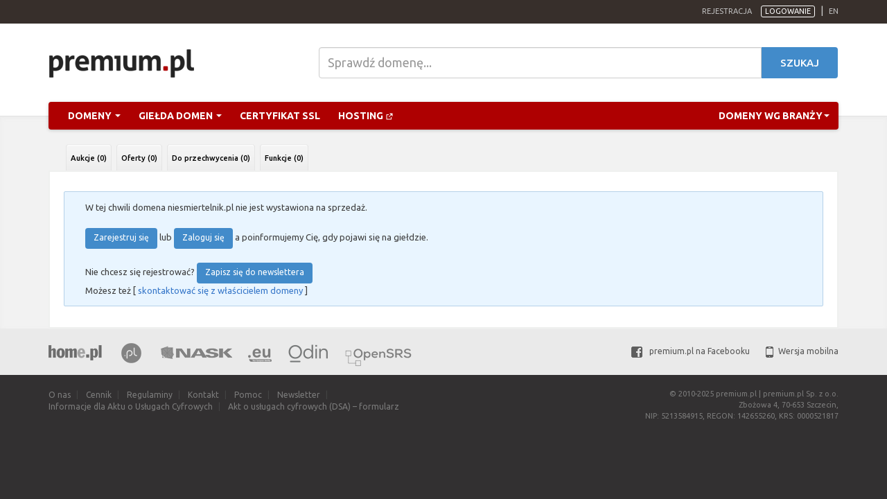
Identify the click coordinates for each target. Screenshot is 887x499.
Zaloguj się (203, 237)
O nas (60, 394)
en (833, 11)
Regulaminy (150, 394)
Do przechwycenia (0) (211, 158)
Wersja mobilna (802, 351)
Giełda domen (180, 115)
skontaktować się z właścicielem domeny (220, 290)
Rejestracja (727, 11)
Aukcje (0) (89, 158)
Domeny (94, 115)
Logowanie (788, 11)
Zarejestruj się (121, 237)
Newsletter (298, 394)
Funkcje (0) (284, 158)
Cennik (99, 394)
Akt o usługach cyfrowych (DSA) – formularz (313, 406)
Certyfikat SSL (280, 115)
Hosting (366, 115)
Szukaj (799, 63)
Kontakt (203, 394)
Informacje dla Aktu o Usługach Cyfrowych (131, 406)
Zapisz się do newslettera (254, 272)
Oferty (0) (139, 158)
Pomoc (248, 394)
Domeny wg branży (774, 115)
